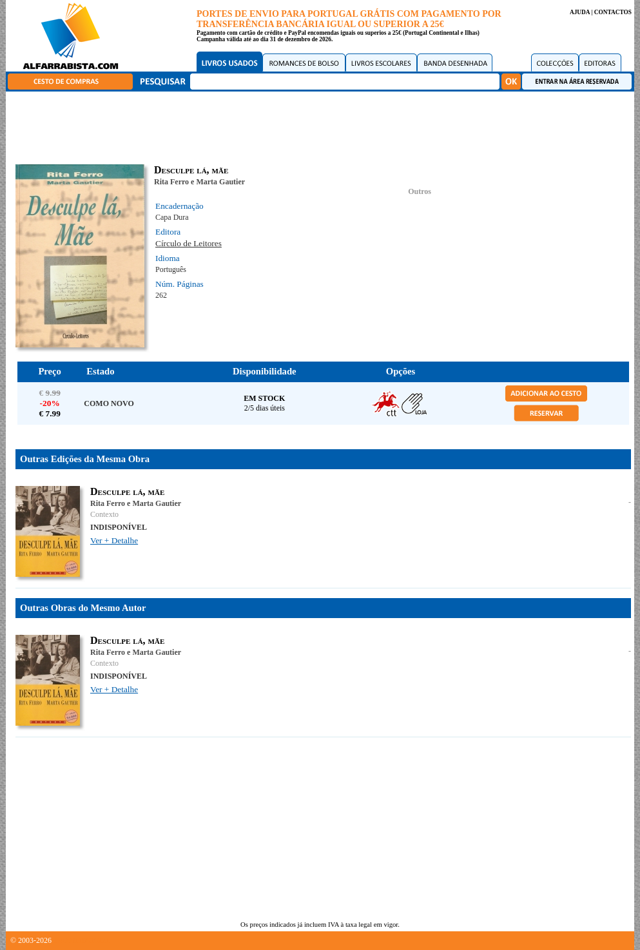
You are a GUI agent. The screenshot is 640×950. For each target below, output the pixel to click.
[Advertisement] (323, 126)
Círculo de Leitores (188, 243)
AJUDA (580, 12)
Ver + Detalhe (114, 540)
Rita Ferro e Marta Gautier (199, 181)
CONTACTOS (613, 12)
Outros (419, 191)
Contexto (104, 514)
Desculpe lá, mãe (127, 491)
